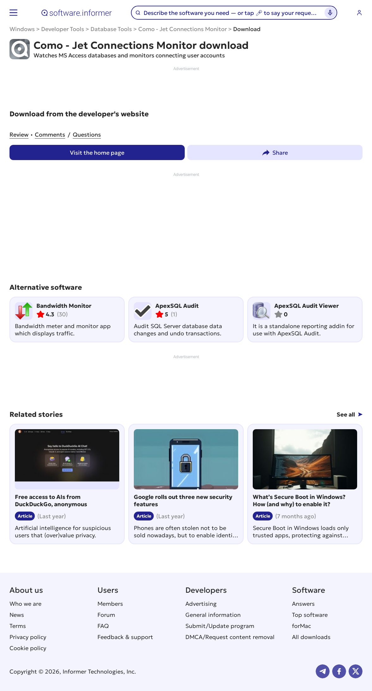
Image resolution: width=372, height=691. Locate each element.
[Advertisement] (186, 86)
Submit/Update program (219, 626)
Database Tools (111, 29)
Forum (106, 614)
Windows (22, 29)
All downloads (311, 637)
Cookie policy (27, 648)
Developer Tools (62, 29)
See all (346, 414)
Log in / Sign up (359, 13)
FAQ (103, 626)
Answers (303, 603)
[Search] (231, 13)
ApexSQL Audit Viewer (306, 305)
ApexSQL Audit (177, 305)
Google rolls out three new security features (183, 500)
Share (280, 152)
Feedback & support (125, 637)
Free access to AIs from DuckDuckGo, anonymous (51, 500)
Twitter (356, 671)
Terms (17, 626)
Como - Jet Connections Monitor (182, 29)
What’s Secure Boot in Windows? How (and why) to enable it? (299, 500)
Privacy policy (27, 637)
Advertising (201, 603)
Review (18, 134)
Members (110, 603)
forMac (301, 626)
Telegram (323, 671)
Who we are (25, 603)
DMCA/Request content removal (230, 637)
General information (213, 614)
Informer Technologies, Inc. (99, 671)
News (16, 614)
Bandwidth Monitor (63, 305)
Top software (310, 614)
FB (339, 671)
